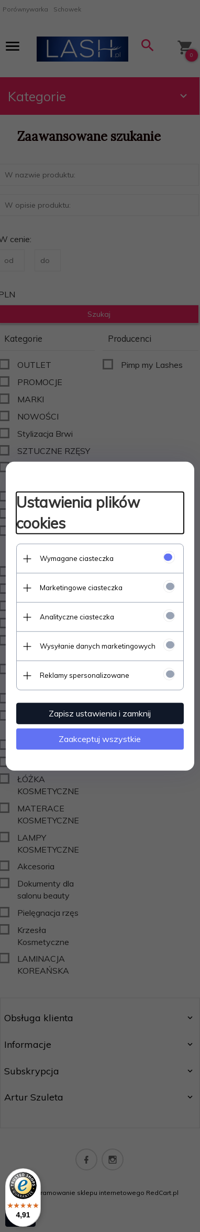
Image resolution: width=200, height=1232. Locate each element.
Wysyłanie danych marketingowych (97, 646)
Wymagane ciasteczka (77, 558)
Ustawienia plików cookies (78, 512)
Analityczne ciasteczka (77, 617)
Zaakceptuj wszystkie (100, 739)
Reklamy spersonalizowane (84, 675)
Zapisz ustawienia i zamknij (100, 713)
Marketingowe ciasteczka (81, 587)
